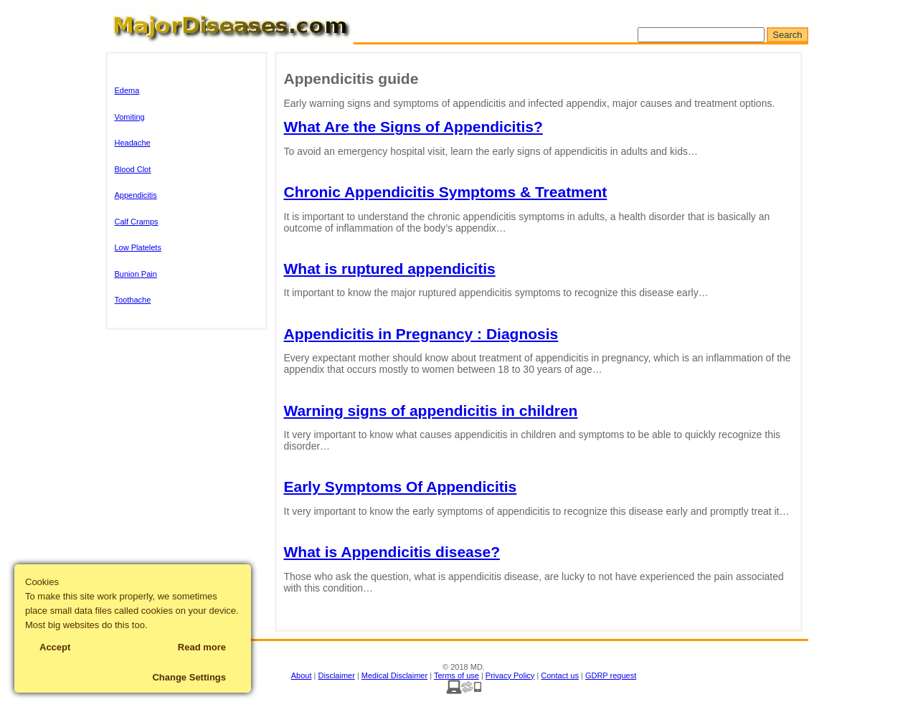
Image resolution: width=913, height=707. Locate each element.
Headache (133, 142)
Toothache (133, 299)
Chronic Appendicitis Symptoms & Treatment (445, 192)
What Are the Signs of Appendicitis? (413, 126)
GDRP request (610, 675)
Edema (127, 90)
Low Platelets (138, 247)
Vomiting (130, 117)
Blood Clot (133, 169)
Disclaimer (336, 675)
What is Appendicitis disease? (392, 552)
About (301, 675)
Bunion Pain (136, 274)
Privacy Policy (510, 675)
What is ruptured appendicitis (390, 268)
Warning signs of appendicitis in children (431, 410)
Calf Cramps (137, 221)
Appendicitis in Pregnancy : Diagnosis (421, 334)
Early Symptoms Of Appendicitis (400, 486)
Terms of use (456, 675)
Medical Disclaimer (394, 675)
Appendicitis (136, 195)
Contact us (560, 675)
